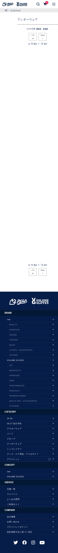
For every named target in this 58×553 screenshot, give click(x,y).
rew (9, 319)
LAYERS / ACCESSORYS (21, 350)
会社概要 (11, 517)
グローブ (11, 439)
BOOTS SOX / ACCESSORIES (23, 401)
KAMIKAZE (14, 330)
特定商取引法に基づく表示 (19, 532)
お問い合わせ (13, 522)
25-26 (10, 418)
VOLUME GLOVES (15, 360)
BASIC (12, 345)
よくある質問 (13, 499)
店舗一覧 (11, 489)
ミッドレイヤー (14, 449)
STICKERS (14, 406)
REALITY (13, 325)
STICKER (13, 355)
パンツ (10, 434)
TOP (6, 10)
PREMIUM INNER (17, 396)
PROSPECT (14, 391)
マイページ (12, 494)
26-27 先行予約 (14, 423)
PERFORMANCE (17, 386)
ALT (11, 365)
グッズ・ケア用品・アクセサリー (23, 454)
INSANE (13, 335)
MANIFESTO (15, 370)
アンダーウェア (15, 10)
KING (11, 380)
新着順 (45, 29)
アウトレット (29, 459)
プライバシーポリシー (17, 527)
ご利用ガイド (13, 504)
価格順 (38, 29)
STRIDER (13, 340)
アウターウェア (14, 428)
